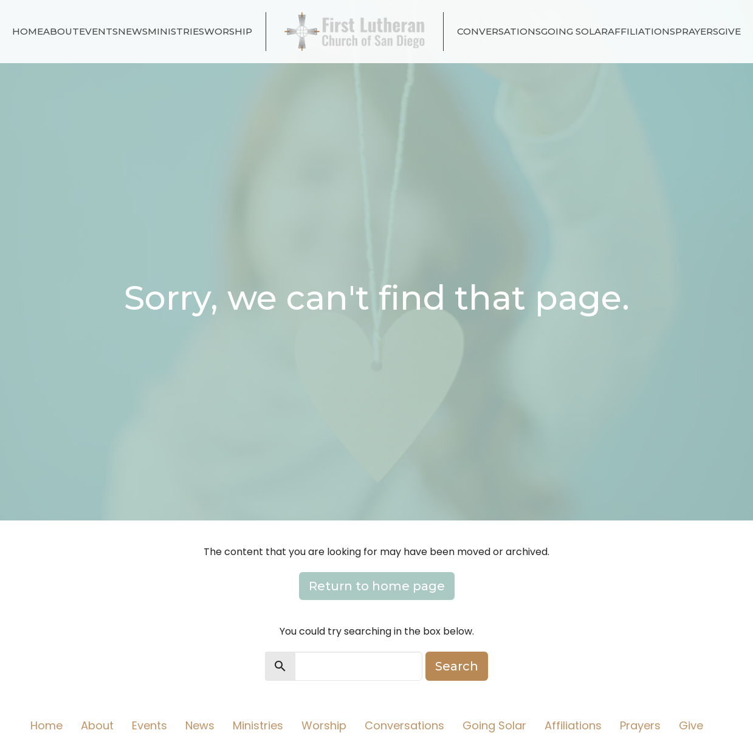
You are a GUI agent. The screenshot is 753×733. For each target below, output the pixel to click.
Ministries (176, 31)
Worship (228, 31)
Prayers (696, 31)
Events (98, 31)
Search (456, 666)
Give (729, 31)
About (61, 31)
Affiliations (641, 31)
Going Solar (574, 31)
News (133, 31)
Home (27, 31)
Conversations (499, 31)
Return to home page (377, 586)
